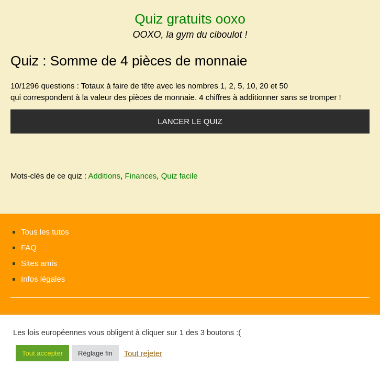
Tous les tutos (45, 231)
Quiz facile (179, 175)
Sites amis (39, 263)
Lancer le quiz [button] (190, 121)
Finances (141, 175)
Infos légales (43, 278)
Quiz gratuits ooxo (190, 19)
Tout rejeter (143, 353)
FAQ (29, 247)
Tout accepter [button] (42, 353)
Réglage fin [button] (95, 353)
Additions (104, 175)
